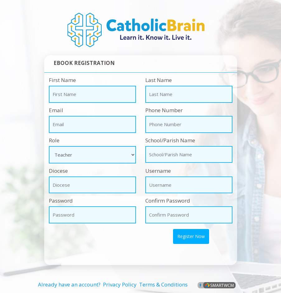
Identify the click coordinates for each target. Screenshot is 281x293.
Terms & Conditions (163, 284)
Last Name (158, 80)
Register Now (191, 236)
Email (56, 110)
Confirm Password (167, 200)
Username (158, 170)
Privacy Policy (120, 284)
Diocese (58, 170)
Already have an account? (69, 284)
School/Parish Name (170, 140)
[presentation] (80, 237)
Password (61, 200)
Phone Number (164, 110)
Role (54, 140)
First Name (62, 80)
